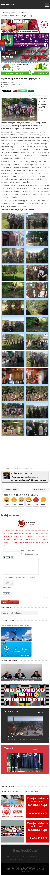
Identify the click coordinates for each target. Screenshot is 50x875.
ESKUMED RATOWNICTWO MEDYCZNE (21, 869)
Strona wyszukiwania (33, 860)
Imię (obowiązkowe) (28, 550)
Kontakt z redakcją (15, 860)
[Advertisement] (25, 452)
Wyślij (6, 593)
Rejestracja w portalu (31, 857)
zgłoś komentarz (43, 536)
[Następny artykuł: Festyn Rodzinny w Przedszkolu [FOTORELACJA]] (40, 490)
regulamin (36, 539)
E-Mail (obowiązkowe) (29, 554)
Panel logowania (13, 857)
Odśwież (7, 587)
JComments (46, 597)
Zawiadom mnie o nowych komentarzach (20, 578)
